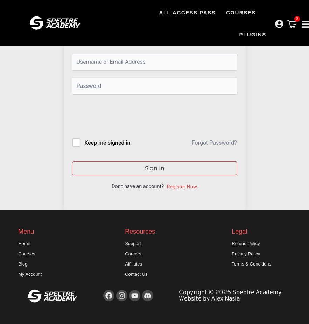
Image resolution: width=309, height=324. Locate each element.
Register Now (182, 187)
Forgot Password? (214, 142)
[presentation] (119, 118)
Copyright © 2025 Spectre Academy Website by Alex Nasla (230, 296)
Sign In (154, 168)
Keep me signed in (107, 142)
